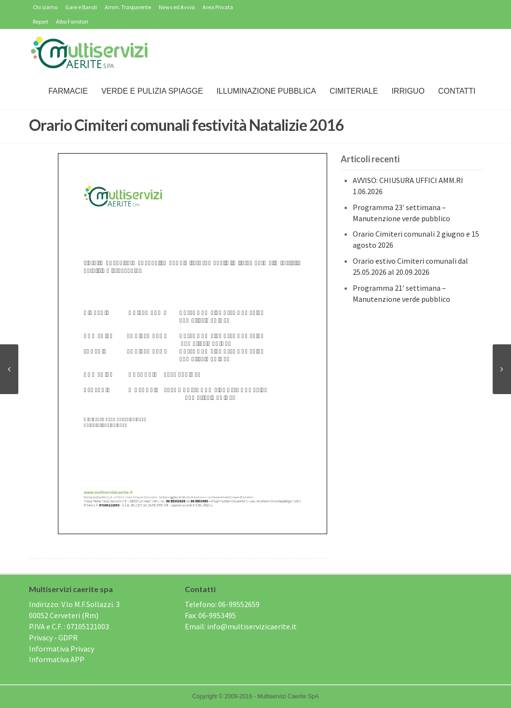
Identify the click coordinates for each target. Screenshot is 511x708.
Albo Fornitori (72, 21)
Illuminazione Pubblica (266, 91)
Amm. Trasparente (128, 7)
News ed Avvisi (177, 7)
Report (40, 21)
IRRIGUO (407, 91)
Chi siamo (45, 7)
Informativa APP (56, 659)
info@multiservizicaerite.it (252, 626)
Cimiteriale (354, 91)
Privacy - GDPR (53, 637)
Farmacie (68, 91)
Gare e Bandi (81, 7)
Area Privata (218, 7)
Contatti (457, 91)
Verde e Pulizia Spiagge (152, 91)
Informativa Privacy (61, 648)
